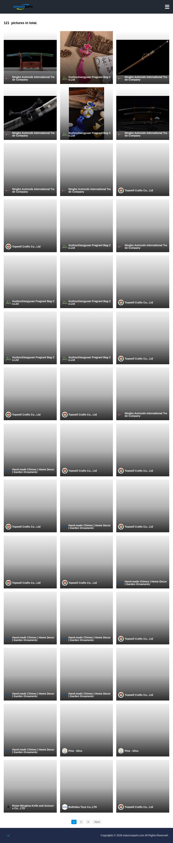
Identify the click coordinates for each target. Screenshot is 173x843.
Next (97, 821)
